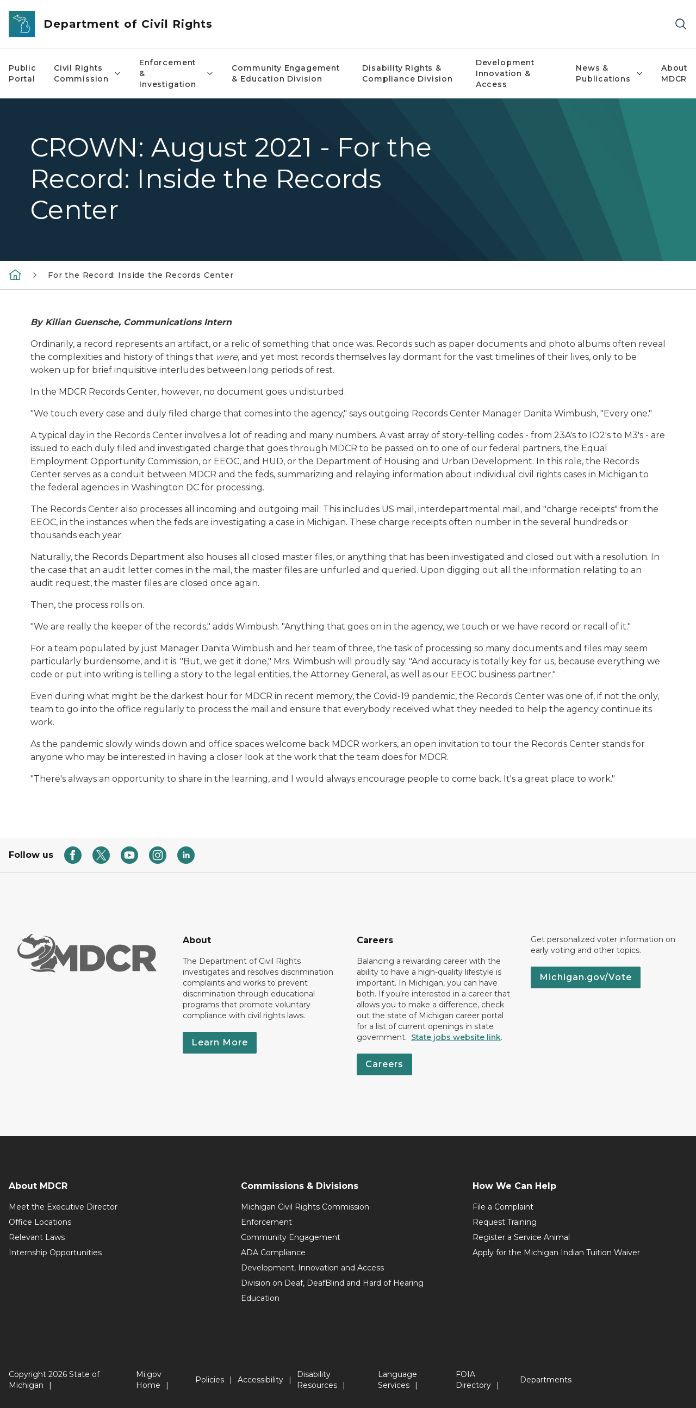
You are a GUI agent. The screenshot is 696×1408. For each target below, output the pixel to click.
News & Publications (610, 73)
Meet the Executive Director (63, 1207)
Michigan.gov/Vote (585, 977)
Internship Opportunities (55, 1252)
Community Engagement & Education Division (285, 73)
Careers (384, 1064)
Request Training (505, 1222)
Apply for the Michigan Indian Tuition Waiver (556, 1252)
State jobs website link (456, 1037)
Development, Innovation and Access (312, 1268)
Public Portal (22, 73)
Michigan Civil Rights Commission (305, 1207)
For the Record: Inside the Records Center (141, 275)
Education (260, 1298)
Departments (545, 1380)
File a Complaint (503, 1207)
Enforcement (266, 1222)
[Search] (680, 24)
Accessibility (260, 1380)
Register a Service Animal (521, 1237)
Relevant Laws (37, 1237)
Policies (209, 1380)
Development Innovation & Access (505, 73)
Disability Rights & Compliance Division (407, 73)
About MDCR (674, 73)
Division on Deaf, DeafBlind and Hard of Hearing (332, 1283)
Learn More (219, 1042)
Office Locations (40, 1222)
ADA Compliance (273, 1252)
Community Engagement (290, 1237)
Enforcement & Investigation (176, 73)
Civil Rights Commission (88, 73)
